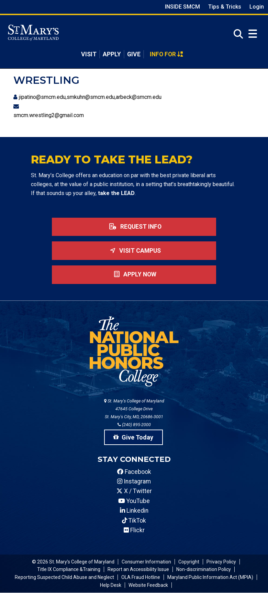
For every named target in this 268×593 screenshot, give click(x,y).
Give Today (133, 437)
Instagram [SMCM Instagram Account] (134, 481)
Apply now (133, 274)
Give (134, 54)
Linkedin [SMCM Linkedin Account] (134, 510)
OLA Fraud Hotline (140, 577)
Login (256, 6)
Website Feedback (148, 585)
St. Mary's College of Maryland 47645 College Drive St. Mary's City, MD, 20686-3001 (134, 408)
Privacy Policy (221, 562)
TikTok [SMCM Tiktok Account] (134, 520)
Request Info (134, 226)
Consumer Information (146, 562)
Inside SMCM (182, 6)
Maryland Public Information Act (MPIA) (210, 577)
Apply (112, 54)
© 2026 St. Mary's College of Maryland (73, 562)
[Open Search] (236, 34)
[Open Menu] (252, 34)
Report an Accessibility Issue (138, 569)
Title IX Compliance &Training (68, 569)
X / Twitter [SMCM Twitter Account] (134, 491)
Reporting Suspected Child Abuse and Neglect (64, 577)
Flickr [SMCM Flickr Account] (134, 530)
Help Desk (110, 585)
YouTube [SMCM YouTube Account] (134, 501)
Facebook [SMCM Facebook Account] (134, 471)
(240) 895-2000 (134, 424)
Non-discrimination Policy (203, 569)
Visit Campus (134, 250)
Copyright (188, 562)
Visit (89, 54)
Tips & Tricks (224, 6)
